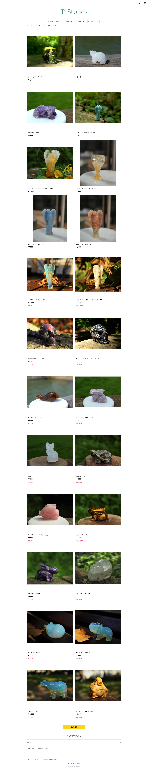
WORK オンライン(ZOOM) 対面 (37, 748)
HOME (50, 21)
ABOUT (59, 21)
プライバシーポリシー (33, 759)
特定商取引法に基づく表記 (49, 759)
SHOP (35, 26)
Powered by (74, 766)
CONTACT (80, 21)
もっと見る (74, 727)
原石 (40, 26)
